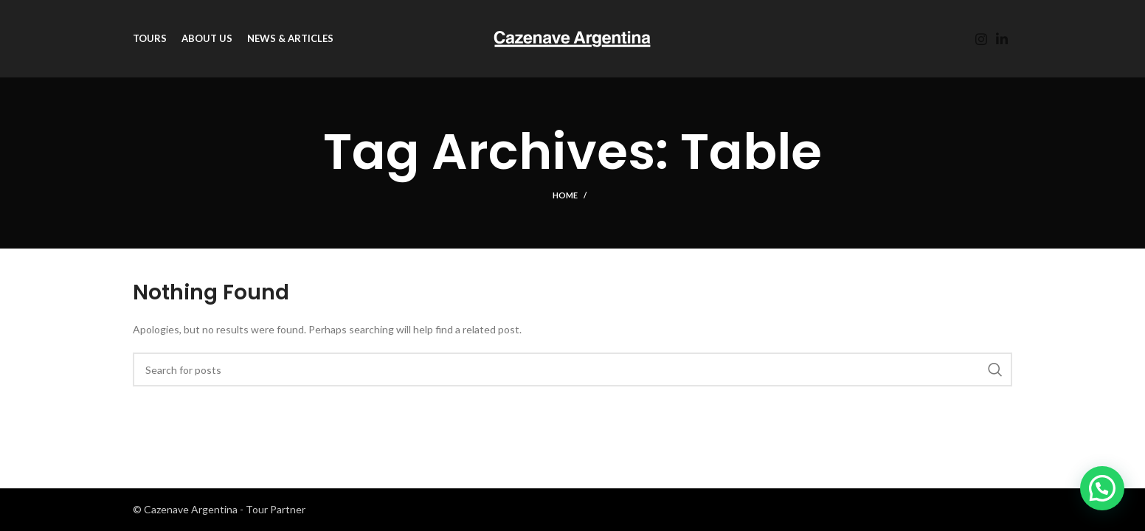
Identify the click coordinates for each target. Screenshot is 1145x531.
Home (565, 195)
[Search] (572, 369)
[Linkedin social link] (1002, 39)
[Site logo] (572, 37)
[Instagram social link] (981, 39)
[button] (1102, 488)
